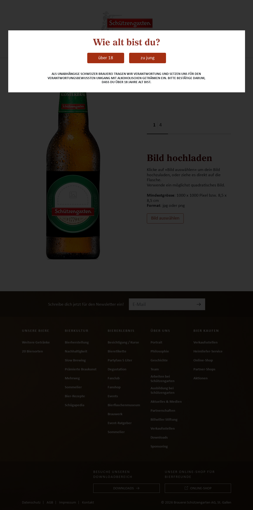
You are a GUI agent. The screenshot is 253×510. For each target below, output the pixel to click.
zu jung (148, 58)
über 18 (105, 58)
